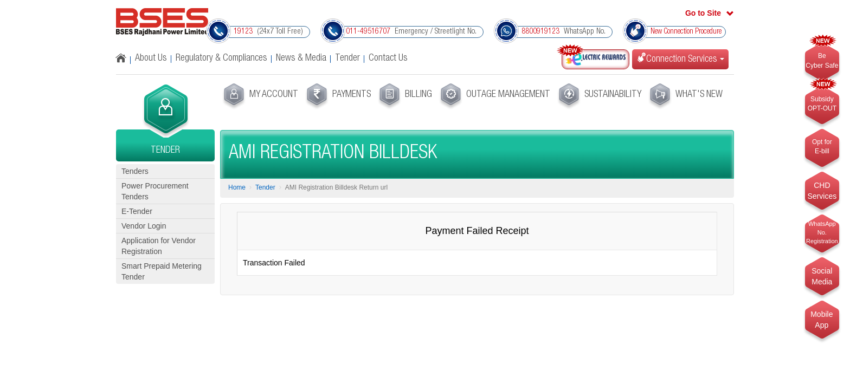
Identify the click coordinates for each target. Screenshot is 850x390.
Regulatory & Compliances (221, 58)
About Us (151, 58)
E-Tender (136, 211)
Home (237, 187)
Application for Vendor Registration (158, 246)
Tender (347, 58)
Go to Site (703, 13)
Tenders (135, 171)
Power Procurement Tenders (155, 191)
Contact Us (388, 58)
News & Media (301, 58)
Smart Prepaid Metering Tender (161, 271)
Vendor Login (143, 226)
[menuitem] (259, 96)
